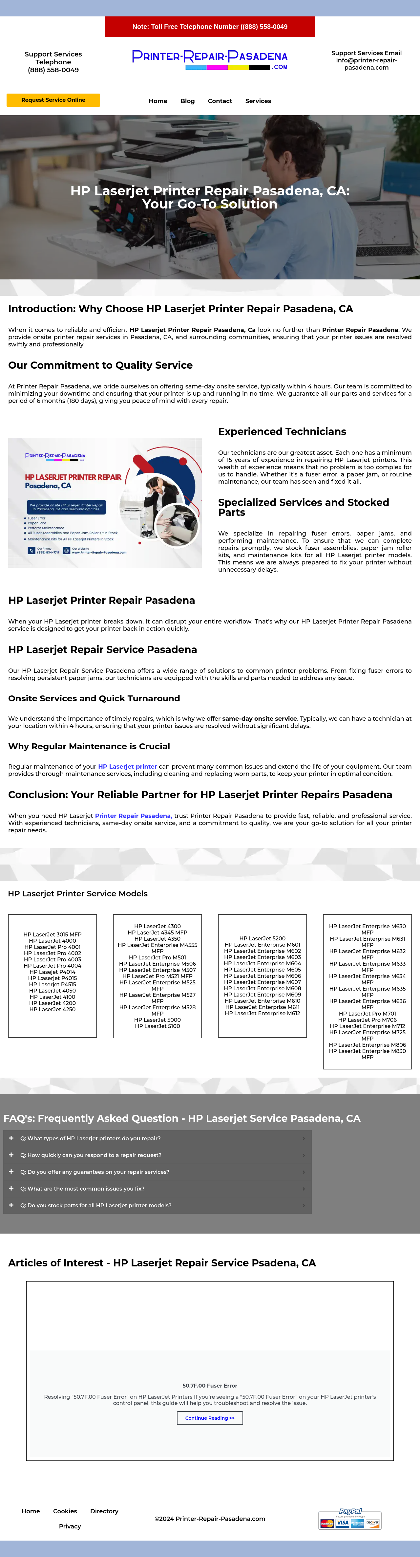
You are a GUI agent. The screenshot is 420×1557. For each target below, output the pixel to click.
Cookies (65, 1511)
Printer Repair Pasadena (133, 816)
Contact (220, 101)
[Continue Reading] (210, 1371)
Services (258, 101)
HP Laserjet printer (127, 766)
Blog (187, 101)
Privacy (70, 1526)
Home (158, 101)
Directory (104, 1511)
